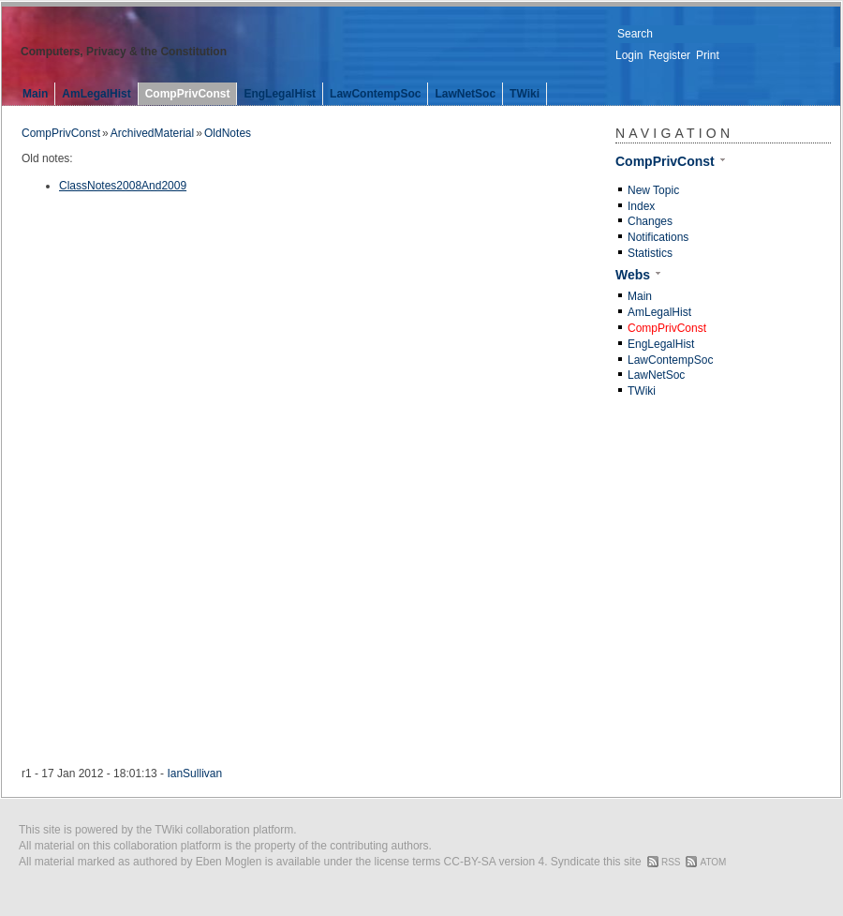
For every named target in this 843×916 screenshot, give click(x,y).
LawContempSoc (375, 93)
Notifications (658, 237)
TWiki (525, 93)
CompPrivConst (187, 93)
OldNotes (227, 133)
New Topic (653, 190)
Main (35, 93)
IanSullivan (194, 773)
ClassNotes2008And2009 (122, 185)
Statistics (650, 253)
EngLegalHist (280, 93)
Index (641, 206)
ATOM (713, 862)
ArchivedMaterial (152, 133)
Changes (650, 221)
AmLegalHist (96, 93)
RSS (671, 862)
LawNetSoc (465, 93)
